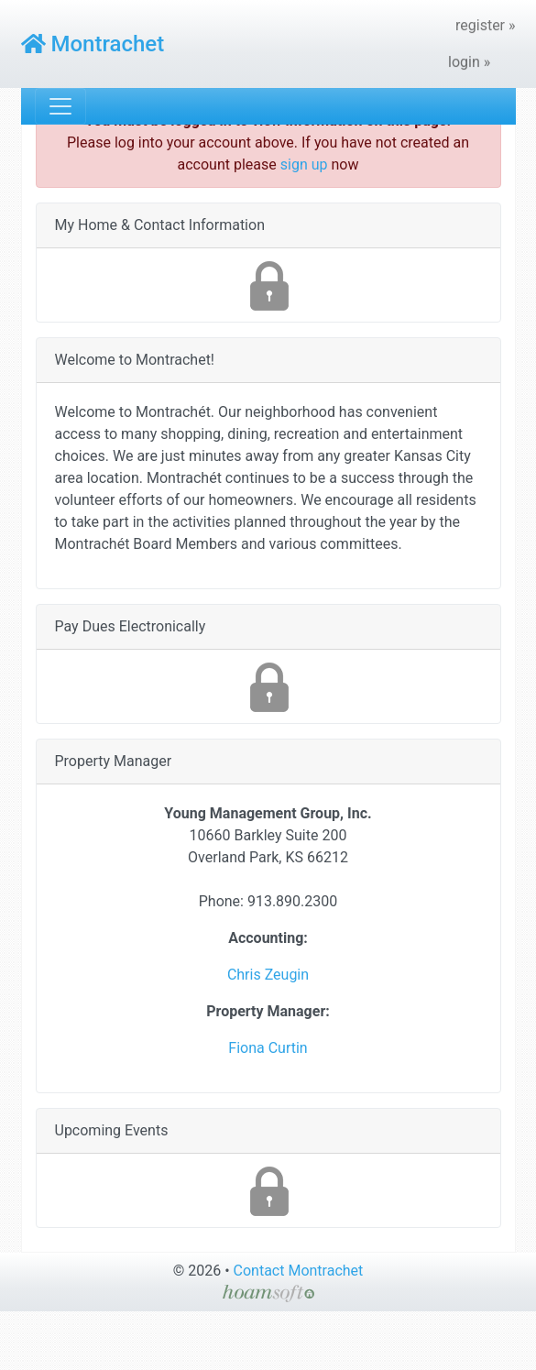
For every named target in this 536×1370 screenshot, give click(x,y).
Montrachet (93, 44)
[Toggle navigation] (60, 106)
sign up (304, 164)
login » (469, 62)
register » (485, 25)
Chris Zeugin (268, 974)
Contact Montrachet (299, 1270)
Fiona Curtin (267, 1048)
